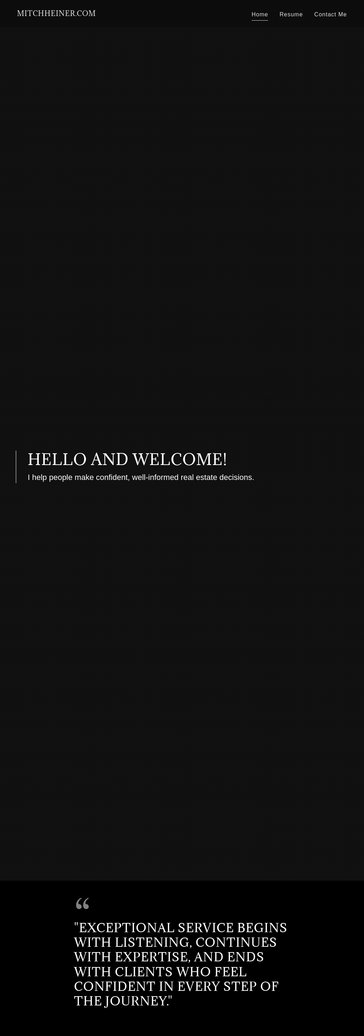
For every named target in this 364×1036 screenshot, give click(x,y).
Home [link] (260, 14)
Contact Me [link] (330, 14)
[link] (56, 14)
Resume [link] (291, 14)
